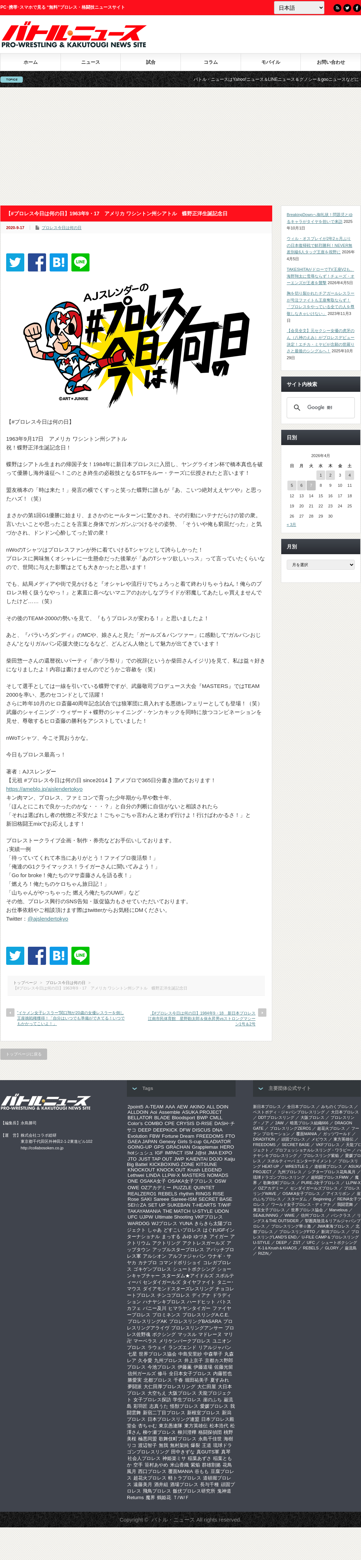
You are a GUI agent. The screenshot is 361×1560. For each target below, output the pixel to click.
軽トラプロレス (184, 1478)
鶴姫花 (164, 1497)
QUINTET (204, 1187)
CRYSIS (185, 1123)
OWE (133, 1187)
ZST (297, 1242)
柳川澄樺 (187, 1432)
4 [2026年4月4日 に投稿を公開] (350, 475)
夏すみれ (219, 1380)
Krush (193, 1170)
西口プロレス (152, 1471)
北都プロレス (158, 1380)
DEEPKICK (165, 1130)
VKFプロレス (209, 1217)
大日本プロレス (345, 1112)
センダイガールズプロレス (314, 1188)
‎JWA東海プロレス (333, 1226)
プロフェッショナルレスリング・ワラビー (313, 1150)
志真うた (158, 1406)
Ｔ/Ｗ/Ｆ (181, 1497)
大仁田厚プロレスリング (169, 1386)
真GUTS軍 (207, 1452)
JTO (132, 1159)
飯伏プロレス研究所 (194, 1491)
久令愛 (145, 1360)
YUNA (185, 1223)
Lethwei (136, 1175)
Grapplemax (205, 1147)
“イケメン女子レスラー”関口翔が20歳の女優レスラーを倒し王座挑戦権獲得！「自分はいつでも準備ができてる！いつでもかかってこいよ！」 (71, 1018)
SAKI (146, 1199)
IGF (159, 1153)
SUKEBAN (179, 1205)
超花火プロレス (149, 1478)
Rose (133, 1199)
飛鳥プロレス (157, 1491)
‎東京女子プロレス (269, 1210)
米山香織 (179, 1465)
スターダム (297, 1199)
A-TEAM (154, 1106)
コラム (211, 62)
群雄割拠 (211, 1465)
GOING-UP (140, 1147)
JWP (179, 1159)
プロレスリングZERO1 (290, 1128)
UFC (132, 1217)
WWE (290, 1215)
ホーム (31, 62)
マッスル (187, 1334)
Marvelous (338, 1210)
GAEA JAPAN (142, 1141)
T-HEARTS (204, 1205)
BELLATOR (140, 1117)
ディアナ (201, 1295)
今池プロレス (162, 1367)
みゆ (187, 1236)
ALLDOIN (138, 1112)
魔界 (150, 1497)
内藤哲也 (222, 1373)
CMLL (216, 1117)
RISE (218, 1193)
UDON (222, 1211)
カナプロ (147, 1262)
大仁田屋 (206, 1386)
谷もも (202, 1471)
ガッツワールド (337, 1134)
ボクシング (164, 1334)
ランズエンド (182, 1347)
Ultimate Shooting (174, 1217)
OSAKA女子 (153, 1181)
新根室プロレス (203, 1412)
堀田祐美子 (196, 1380)
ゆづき (201, 1236)
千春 (178, 1380)
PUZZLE (182, 1187)
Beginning (322, 1199)
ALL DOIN (217, 1106)
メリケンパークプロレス (185, 1341)
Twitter (347, 8)
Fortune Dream (178, 1136)
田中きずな (183, 1452)
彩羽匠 (140, 1406)
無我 (163, 1445)
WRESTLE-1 (296, 1166)
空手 (138, 1465)
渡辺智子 (147, 1445)
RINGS (203, 1193)
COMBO (154, 1123)
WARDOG (139, 1223)
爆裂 (195, 1445)
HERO (227, 1147)
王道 (206, 1445)
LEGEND (212, 1170)
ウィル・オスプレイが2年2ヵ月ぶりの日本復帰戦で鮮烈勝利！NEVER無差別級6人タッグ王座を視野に (319, 245)
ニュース (90, 62)
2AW (279, 1123)
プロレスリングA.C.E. (205, 1315)
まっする (171, 1236)
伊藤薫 (185, 1367)
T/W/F (224, 1205)
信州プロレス (313, 1215)
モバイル (270, 62)
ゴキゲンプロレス (152, 1269)
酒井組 (161, 1484)
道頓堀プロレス (328, 1166)
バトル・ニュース (173, 1520)
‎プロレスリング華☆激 (291, 1226)
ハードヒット (201, 1301)
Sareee (161, 1199)
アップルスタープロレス (178, 1249)
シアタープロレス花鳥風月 (332, 1172)
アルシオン (154, 1256)
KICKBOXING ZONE (171, 1164)
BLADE (162, 1117)
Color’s (135, 1123)
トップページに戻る (24, 1054)
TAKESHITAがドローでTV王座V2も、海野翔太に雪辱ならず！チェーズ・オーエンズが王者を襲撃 (320, 276)
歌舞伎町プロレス (177, 1438)
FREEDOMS (210, 1136)
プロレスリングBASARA (195, 1321)
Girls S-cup (190, 1141)
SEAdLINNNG (265, 1215)
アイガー (218, 1236)
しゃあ (155, 1230)
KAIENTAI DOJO (204, 1159)
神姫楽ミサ (174, 1458)
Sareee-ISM (184, 1199)
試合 (150, 62)
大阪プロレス (182, 1393)
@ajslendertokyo (48, 919)
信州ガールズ (142, 1373)
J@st (200, 1153)
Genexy (167, 1141)
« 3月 (291, 524)
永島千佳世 (210, 1438)
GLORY (332, 1248)
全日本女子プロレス (190, 1373)
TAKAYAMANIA (144, 1211)
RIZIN (263, 1253)
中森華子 (213, 1354)
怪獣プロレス (184, 1406)
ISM (188, 1153)
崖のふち (212, 1399)
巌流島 (351, 1248)
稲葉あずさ (199, 1458)
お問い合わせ (331, 62)
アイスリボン (338, 1193)
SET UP (157, 1205)
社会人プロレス (144, 1458)
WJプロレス (164, 1223)
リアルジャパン (214, 1347)
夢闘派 (135, 1386)
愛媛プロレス (214, 1406)
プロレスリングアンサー (197, 1328)
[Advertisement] (180, 146)
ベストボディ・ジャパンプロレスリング (289, 1112)
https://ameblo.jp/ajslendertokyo (44, 789)
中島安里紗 (190, 1354)
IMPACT (174, 1153)
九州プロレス (168, 1360)
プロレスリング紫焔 (321, 1155)
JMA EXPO (220, 1153)
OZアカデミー (156, 1187)
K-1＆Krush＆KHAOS (277, 1248)
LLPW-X (171, 1175)
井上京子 (193, 1360)
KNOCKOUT (141, 1170)
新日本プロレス (267, 1106)
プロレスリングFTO (297, 1231)
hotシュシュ (140, 1153)
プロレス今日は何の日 (62, 227)
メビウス (319, 1139)
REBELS (167, 1193)
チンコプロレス (173, 1295)
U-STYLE (202, 1211)
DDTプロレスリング (276, 1117)
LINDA (153, 1175)
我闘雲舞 (345, 1204)
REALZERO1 (142, 1193)
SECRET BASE (215, 1199)
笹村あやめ (156, 1465)
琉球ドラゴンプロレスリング (279, 1177)
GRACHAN (178, 1147)
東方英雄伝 (196, 1425)
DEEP (144, 1130)
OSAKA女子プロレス (190, 1181)
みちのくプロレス (337, 1106)
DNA (217, 1130)
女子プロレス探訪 (152, 1399)
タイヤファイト (198, 1282)
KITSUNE (206, 1164)
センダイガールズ (161, 1282)
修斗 (162, 1373)
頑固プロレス (293, 1139)
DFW (184, 1130)
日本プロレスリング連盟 (173, 1419)
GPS (159, 1147)
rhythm (186, 1193)
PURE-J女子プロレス (320, 1183)
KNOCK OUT (171, 1170)
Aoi (153, 1112)
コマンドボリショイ (180, 1262)
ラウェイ (157, 1347)
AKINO (197, 1106)
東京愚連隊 (170, 1425)
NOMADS (217, 1175)
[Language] (299, 7)
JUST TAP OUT (155, 1159)
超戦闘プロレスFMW (329, 1177)
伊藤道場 (203, 1367)
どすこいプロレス (182, 1230)
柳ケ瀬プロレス (159, 1432)
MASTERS (193, 1175)
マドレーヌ (210, 1334)
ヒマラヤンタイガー (189, 1308)
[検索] (319, 407)
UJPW (146, 1217)
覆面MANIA (180, 1471)
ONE (133, 1181)
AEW (182, 1106)
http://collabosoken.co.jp (42, 1148)
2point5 (136, 1106)
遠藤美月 (142, 1484)
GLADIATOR (217, 1141)
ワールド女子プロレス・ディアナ (301, 1204)
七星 (132, 1354)
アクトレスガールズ (203, 1243)
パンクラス (341, 1215)
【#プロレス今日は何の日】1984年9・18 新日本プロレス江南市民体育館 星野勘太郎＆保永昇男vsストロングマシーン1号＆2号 (202, 1018)
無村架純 (179, 1445)
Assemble (169, 1112)
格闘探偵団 (210, 1432)
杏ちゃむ (147, 1425)
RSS (337, 8)
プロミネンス (166, 1315)
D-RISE (204, 1123)
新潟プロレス (333, 1231)
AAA (170, 1106)
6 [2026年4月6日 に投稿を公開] (301, 485)
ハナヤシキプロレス (164, 1301)
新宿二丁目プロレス (164, 1412)
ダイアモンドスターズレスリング (178, 1288)
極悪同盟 (147, 1438)
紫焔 (195, 1465)
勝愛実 (135, 1380)
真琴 (226, 1452)
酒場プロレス (184, 1484)
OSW (220, 1181)
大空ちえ (157, 1393)
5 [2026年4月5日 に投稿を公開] (292, 485)
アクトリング (166, 1243)
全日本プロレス (301, 1106)
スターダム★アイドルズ (187, 1275)
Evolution (138, 1136)
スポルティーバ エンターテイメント (299, 1161)
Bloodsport (183, 1117)
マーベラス (145, 1341)
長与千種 (209, 1484)
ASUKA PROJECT (202, 1112)
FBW (154, 1136)
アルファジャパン (187, 1256)
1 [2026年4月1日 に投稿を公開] (321, 475)
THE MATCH (177, 1211)
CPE (169, 1123)
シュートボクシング (194, 1269)
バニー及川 (154, 1308)
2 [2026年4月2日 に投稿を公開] (330, 475)
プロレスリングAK (147, 1321)
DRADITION (264, 1139)
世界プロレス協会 (158, 1354)
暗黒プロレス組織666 (309, 1123)
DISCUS (201, 1130)
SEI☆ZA (137, 1205)
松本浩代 (218, 1425)
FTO (230, 1136)
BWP (202, 1117)
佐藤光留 (223, 1367)
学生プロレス (187, 1399)
